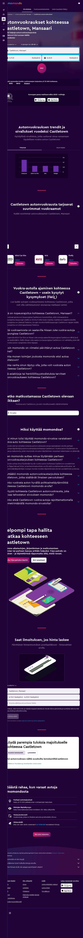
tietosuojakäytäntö (46, 739)
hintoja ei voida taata (65, 873)
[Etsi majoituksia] (3, 14)
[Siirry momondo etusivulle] (15, 3)
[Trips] (3, 30)
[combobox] (18, 44)
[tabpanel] (45, 168)
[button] (3, 3)
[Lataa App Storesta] (56, 100)
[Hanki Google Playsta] (43, 100)
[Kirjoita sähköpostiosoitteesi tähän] (47, 721)
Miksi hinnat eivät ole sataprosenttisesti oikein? (46, 887)
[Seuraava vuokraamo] (76, 246)
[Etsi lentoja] (3, 10)
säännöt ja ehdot (34, 739)
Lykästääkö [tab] (39, 771)
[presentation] (56, 99)
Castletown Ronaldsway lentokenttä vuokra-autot (29, 783)
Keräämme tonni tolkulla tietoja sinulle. (46, 883)
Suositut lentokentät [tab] (22, 771)
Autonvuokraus (15, 14)
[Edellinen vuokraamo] (14, 246)
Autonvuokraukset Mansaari (30, 14)
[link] (27, 263)
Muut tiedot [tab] (62, 147)
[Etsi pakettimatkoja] (3, 23)
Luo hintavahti (48, 845)
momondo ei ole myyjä (46, 879)
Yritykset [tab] (28, 147)
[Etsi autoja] (3, 19)
